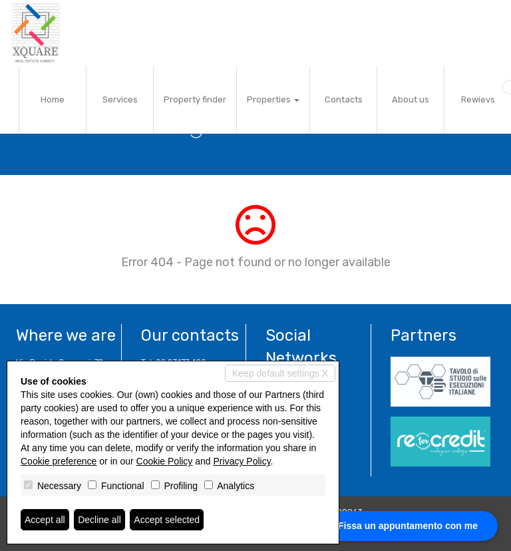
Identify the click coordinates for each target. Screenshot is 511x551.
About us (410, 99)
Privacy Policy (242, 461)
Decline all (99, 519)
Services (120, 99)
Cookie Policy (164, 461)
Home (53, 99)
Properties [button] (273, 99)
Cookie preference (58, 461)
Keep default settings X (280, 373)
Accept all (45, 519)
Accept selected (167, 519)
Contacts (344, 99)
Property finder (195, 99)
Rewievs (478, 99)
